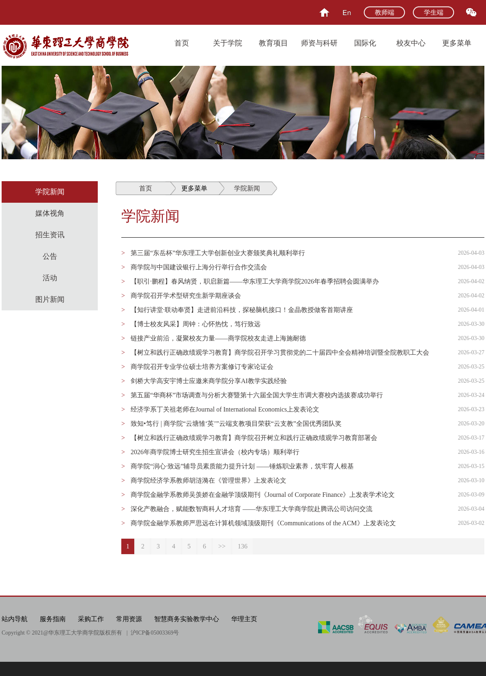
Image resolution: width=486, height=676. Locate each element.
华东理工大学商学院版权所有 (85, 633)
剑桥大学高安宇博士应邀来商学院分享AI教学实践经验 (209, 380)
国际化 (365, 43)
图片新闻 (50, 299)
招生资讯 (50, 235)
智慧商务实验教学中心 (186, 618)
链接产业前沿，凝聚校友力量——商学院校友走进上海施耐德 (218, 338)
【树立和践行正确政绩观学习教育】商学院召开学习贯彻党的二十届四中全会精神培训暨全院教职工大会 (280, 352)
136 (242, 546)
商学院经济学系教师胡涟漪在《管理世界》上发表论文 (208, 480)
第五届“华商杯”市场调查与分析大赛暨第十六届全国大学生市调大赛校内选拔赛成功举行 (257, 395)
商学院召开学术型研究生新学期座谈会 (186, 295)
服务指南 (53, 618)
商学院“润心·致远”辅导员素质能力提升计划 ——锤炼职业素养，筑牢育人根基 (242, 466)
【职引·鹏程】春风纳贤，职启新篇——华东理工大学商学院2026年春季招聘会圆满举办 (255, 281)
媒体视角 (50, 213)
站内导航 (15, 618)
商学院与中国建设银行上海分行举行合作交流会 (199, 267)
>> (222, 546)
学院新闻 (50, 192)
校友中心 (411, 43)
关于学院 (227, 43)
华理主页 (244, 618)
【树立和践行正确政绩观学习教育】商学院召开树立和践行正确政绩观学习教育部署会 (254, 437)
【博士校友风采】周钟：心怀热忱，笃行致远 (195, 324)
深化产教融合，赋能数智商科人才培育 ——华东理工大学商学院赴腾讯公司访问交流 (251, 508)
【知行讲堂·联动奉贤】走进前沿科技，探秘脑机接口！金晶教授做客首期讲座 (242, 309)
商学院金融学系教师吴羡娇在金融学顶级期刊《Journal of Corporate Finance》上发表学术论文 (263, 494)
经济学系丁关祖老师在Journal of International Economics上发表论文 (225, 409)
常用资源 (129, 618)
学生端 (433, 12)
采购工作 (91, 618)
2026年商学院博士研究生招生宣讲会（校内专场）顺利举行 (215, 451)
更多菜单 (456, 43)
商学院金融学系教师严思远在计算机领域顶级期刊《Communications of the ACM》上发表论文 (263, 523)
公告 (50, 256)
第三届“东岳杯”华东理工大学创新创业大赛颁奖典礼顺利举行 (218, 252)
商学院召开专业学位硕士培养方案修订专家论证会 (202, 366)
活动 (50, 278)
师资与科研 (319, 43)
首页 (181, 43)
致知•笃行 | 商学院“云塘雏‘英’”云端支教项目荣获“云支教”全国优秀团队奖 (236, 423)
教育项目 (273, 43)
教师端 (384, 12)
